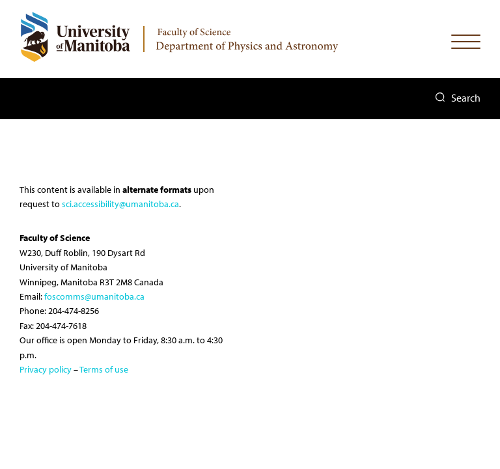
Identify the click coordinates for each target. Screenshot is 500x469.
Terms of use (103, 369)
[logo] (249, 35)
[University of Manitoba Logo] (75, 36)
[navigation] (465, 45)
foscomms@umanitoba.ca (94, 296)
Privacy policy (46, 369)
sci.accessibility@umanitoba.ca (120, 204)
